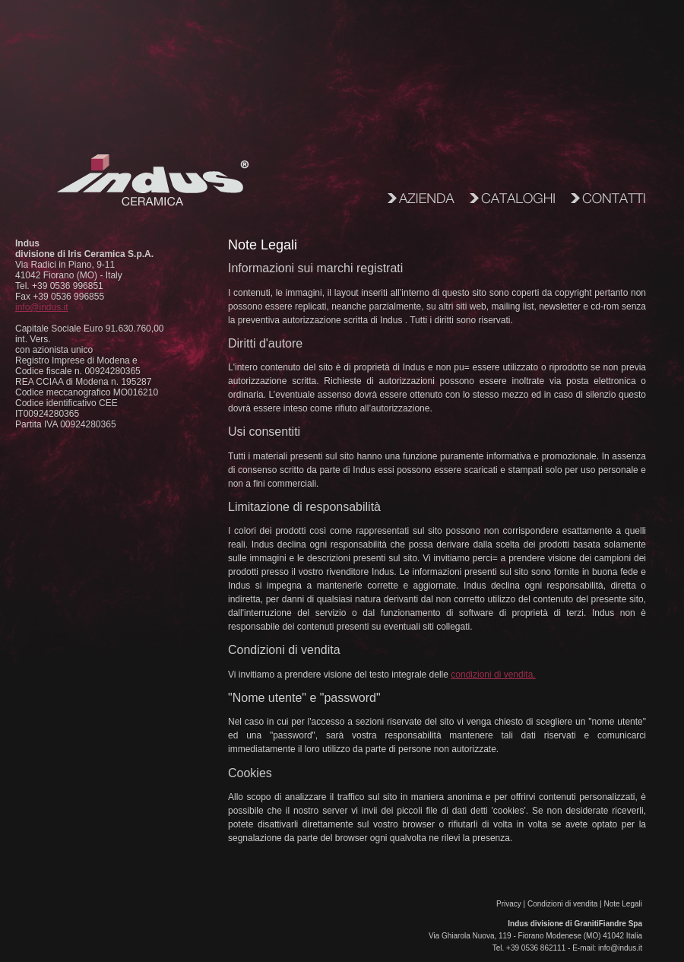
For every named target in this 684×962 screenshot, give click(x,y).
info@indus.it (41, 307)
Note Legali (622, 904)
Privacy (508, 904)
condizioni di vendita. (493, 674)
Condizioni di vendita (562, 904)
